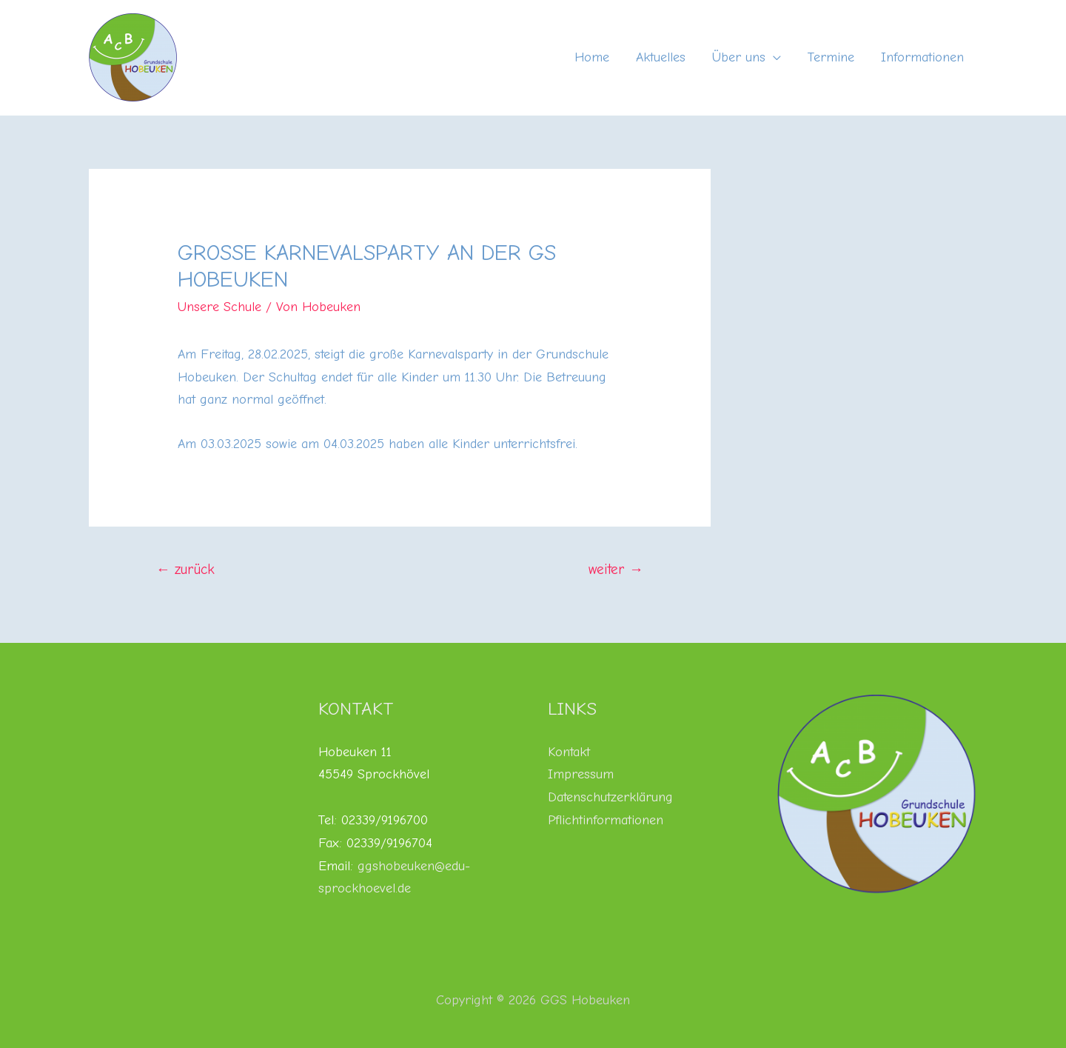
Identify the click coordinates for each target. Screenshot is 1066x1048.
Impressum (581, 774)
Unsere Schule (219, 307)
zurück (185, 569)
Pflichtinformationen (605, 820)
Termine (831, 57)
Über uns (738, 57)
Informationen (922, 57)
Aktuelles (660, 57)
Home (591, 57)
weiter (616, 569)
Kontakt (569, 752)
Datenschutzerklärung (610, 797)
